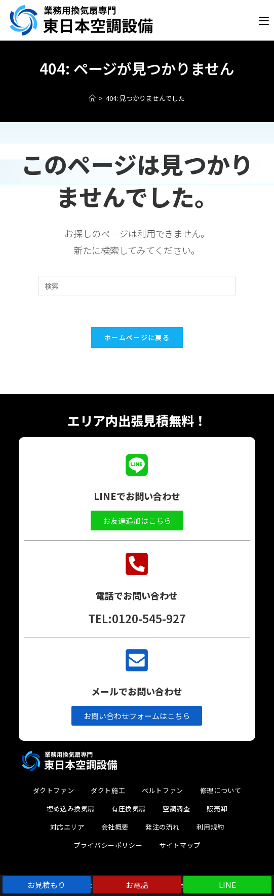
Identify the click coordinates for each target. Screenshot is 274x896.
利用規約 (210, 827)
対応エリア (67, 827)
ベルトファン (162, 790)
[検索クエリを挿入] (137, 286)
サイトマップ (180, 845)
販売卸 (217, 808)
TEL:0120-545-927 (137, 618)
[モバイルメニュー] (264, 20)
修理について (221, 790)
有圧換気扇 (128, 808)
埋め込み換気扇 (71, 808)
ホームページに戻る (137, 337)
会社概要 (115, 827)
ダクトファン (53, 790)
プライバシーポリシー (107, 845)
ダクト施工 (108, 790)
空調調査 (176, 808)
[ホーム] (92, 98)
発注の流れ (162, 827)
